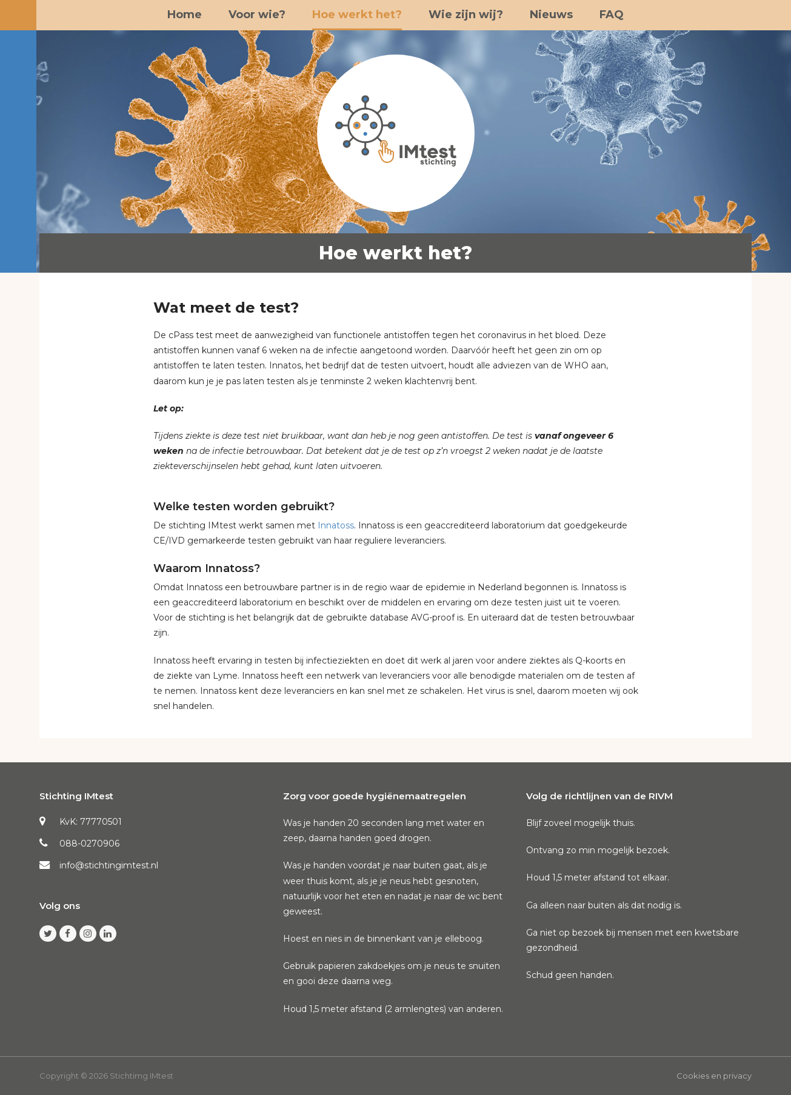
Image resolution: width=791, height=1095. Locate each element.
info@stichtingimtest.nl (108, 865)
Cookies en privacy (714, 1075)
